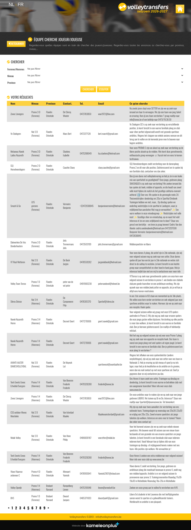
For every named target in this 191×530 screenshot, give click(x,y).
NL (12, 4)
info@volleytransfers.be (108, 516)
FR (21, 4)
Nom (13, 103)
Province (51, 103)
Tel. (81, 103)
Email (101, 103)
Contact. (67, 103)
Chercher (88, 89)
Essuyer (103, 89)
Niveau (34, 103)
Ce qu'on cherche (139, 103)
